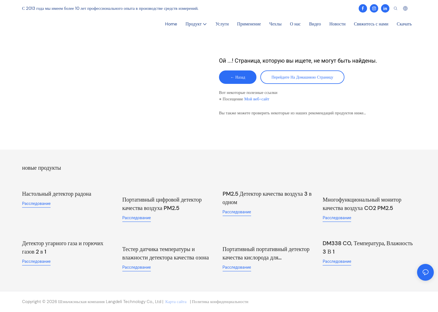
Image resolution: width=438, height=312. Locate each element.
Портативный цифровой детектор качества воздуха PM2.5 (162, 204)
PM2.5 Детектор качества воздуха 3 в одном (267, 198)
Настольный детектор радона (56, 193)
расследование (36, 203)
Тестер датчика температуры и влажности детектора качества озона (165, 253)
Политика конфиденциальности (219, 301)
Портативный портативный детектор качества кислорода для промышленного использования (266, 253)
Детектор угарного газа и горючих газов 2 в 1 (62, 247)
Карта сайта (176, 301)
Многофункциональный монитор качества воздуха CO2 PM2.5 (362, 204)
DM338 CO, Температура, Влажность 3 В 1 (368, 247)
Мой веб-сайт (256, 99)
